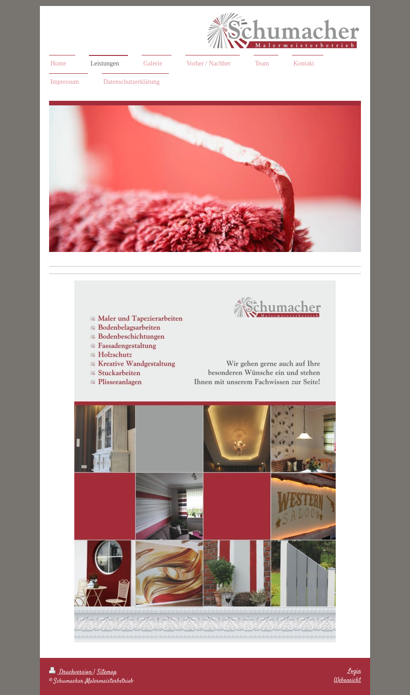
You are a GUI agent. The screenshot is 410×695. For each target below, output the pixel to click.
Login (354, 671)
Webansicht (347, 680)
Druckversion (71, 672)
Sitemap (106, 672)
